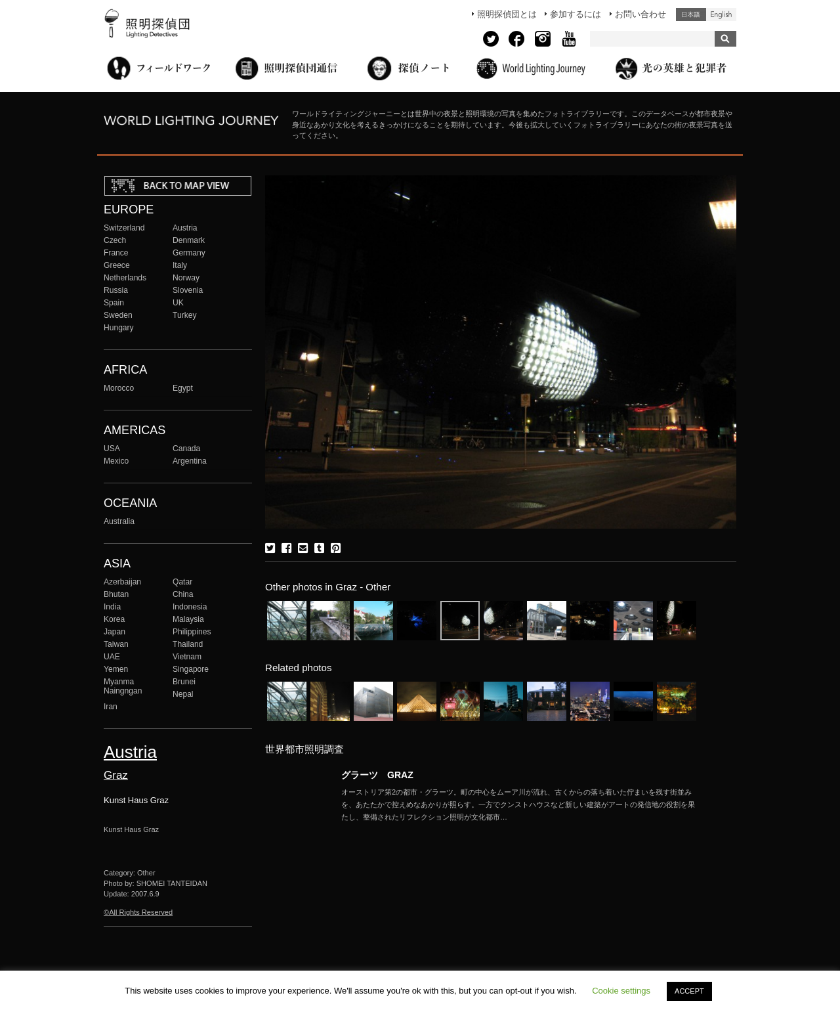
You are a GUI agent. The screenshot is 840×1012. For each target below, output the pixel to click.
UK (178, 302)
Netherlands (125, 277)
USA (112, 448)
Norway (186, 277)
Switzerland (124, 227)
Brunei (184, 681)
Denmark (189, 240)
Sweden (118, 315)
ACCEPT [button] (689, 991)
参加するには (575, 14)
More (518, 804)
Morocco (119, 388)
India (112, 606)
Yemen (116, 669)
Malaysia (188, 619)
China (183, 594)
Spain (114, 302)
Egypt (183, 388)
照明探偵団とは (507, 14)
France (116, 252)
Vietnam (187, 656)
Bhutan (116, 594)
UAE (112, 656)
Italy (180, 265)
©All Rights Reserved (138, 912)
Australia (119, 521)
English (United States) (721, 14)
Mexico (116, 461)
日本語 (691, 14)
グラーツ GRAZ (377, 775)
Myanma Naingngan (123, 686)
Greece (117, 265)
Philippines (192, 631)
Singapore (191, 669)
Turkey (184, 315)
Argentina (190, 461)
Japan (114, 631)
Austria (185, 227)
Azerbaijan (122, 581)
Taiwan (116, 644)
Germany (189, 252)
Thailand (188, 644)
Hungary (119, 327)
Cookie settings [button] (621, 991)
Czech (115, 240)
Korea (114, 619)
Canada (186, 448)
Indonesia (190, 606)
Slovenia (188, 290)
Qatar (182, 581)
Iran (110, 706)
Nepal (183, 694)
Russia (116, 290)
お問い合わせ (640, 14)
